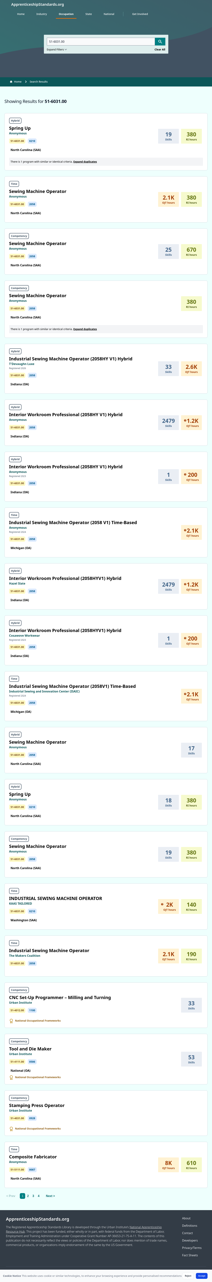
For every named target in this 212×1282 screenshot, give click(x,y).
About (186, 1218)
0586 (32, 1061)
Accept (201, 1275)
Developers (190, 1240)
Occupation (66, 14)
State (88, 14)
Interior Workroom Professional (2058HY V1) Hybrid (66, 414)
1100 (32, 1010)
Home (21, 14)
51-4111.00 (17, 1061)
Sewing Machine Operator (37, 191)
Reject (188, 1275)
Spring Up (20, 128)
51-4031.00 (17, 1118)
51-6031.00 (17, 141)
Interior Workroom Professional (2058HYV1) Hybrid (65, 578)
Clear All (160, 49)
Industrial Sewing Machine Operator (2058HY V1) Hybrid (70, 359)
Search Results (39, 81)
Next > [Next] (50, 1196)
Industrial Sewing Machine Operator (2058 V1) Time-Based (73, 522)
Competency (19, 236)
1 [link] (22, 1196)
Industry (41, 14)
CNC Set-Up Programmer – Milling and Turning (60, 997)
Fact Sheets (190, 1255)
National (109, 14)
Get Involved (140, 14)
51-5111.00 (17, 1169)
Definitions (189, 1226)
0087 (32, 1169)
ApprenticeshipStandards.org (37, 1219)
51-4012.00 (17, 1010)
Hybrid (15, 120)
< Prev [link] (10, 1196)
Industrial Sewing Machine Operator (49, 950)
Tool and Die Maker (30, 1049)
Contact (187, 1233)
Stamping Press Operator (37, 1105)
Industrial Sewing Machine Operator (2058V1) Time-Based (72, 686)
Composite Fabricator (33, 1157)
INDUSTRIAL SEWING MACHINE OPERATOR (55, 898)
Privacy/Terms (192, 1248)
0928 (32, 1118)
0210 (32, 141)
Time (14, 184)
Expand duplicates (85, 161)
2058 (32, 204)
